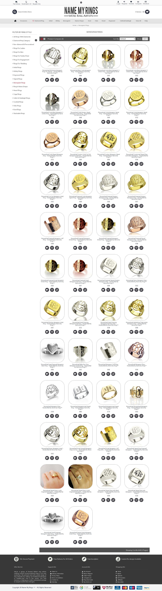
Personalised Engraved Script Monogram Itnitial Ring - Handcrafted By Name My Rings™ (52, 282)
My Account (86, 571)
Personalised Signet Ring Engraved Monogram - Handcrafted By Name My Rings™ (137, 450)
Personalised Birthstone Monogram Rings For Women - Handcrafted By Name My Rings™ (52, 72)
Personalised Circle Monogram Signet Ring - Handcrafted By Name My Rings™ (108, 114)
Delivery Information (57, 574)
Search (118, 574)
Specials (119, 576)
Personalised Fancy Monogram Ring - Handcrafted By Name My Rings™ (136, 281)
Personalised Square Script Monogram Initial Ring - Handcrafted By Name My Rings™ (80, 534)
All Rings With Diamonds (22, 37)
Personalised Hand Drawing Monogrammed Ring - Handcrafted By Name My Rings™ (80, 324)
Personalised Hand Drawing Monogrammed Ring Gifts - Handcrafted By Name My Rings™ (108, 324)
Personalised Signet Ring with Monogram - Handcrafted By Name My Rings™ (137, 492)
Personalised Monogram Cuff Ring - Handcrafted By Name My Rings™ (108, 365)
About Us (53, 572)
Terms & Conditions (56, 578)
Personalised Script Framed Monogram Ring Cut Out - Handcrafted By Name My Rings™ (80, 450)
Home (74, 25)
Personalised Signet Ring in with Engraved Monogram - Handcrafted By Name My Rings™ (52, 492)
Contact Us (54, 580)
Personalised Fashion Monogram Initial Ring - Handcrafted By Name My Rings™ (52, 324)
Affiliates (119, 580)
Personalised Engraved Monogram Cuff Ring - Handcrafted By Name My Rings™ (52, 240)
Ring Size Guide (87, 580)
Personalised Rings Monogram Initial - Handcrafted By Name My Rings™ (52, 449)
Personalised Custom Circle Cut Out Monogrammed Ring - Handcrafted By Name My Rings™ (80, 156)
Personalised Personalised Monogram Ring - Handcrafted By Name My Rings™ (136, 408)
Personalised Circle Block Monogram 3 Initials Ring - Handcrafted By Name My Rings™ (108, 72)
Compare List (86, 578)
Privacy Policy (55, 576)
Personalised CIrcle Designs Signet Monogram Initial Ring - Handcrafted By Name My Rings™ (80, 114)
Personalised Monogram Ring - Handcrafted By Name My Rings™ (136, 365)
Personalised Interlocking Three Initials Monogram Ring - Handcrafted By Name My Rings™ (137, 324)
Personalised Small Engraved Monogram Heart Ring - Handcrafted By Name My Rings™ (52, 534)
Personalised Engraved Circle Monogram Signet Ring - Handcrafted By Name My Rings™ (80, 198)
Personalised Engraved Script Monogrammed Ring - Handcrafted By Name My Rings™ (80, 282)
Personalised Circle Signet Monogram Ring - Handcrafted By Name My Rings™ (52, 156)
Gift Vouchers (120, 578)
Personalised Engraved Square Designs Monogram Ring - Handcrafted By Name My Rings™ (109, 282)
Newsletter (120, 582)
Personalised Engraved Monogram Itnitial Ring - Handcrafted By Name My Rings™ (80, 240)
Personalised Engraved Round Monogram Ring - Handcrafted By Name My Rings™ (136, 240)
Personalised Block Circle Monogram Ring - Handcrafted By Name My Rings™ (80, 72)
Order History (86, 576)
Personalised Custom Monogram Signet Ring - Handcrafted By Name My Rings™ (108, 156)
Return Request (87, 574)
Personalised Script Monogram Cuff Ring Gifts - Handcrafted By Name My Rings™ (109, 450)
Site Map (53, 582)
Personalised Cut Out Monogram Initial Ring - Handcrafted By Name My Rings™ (52, 198)
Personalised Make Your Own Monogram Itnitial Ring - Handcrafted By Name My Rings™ (80, 366)
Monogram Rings (83, 25)
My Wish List (87, 582)
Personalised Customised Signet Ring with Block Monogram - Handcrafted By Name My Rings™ (136, 156)
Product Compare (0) (55, 39)
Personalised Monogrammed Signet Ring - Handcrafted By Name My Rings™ (80, 408)
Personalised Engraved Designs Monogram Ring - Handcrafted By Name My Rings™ (108, 198)
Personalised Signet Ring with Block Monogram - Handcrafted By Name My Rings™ (109, 492)
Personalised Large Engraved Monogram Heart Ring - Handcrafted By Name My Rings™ (52, 366)
